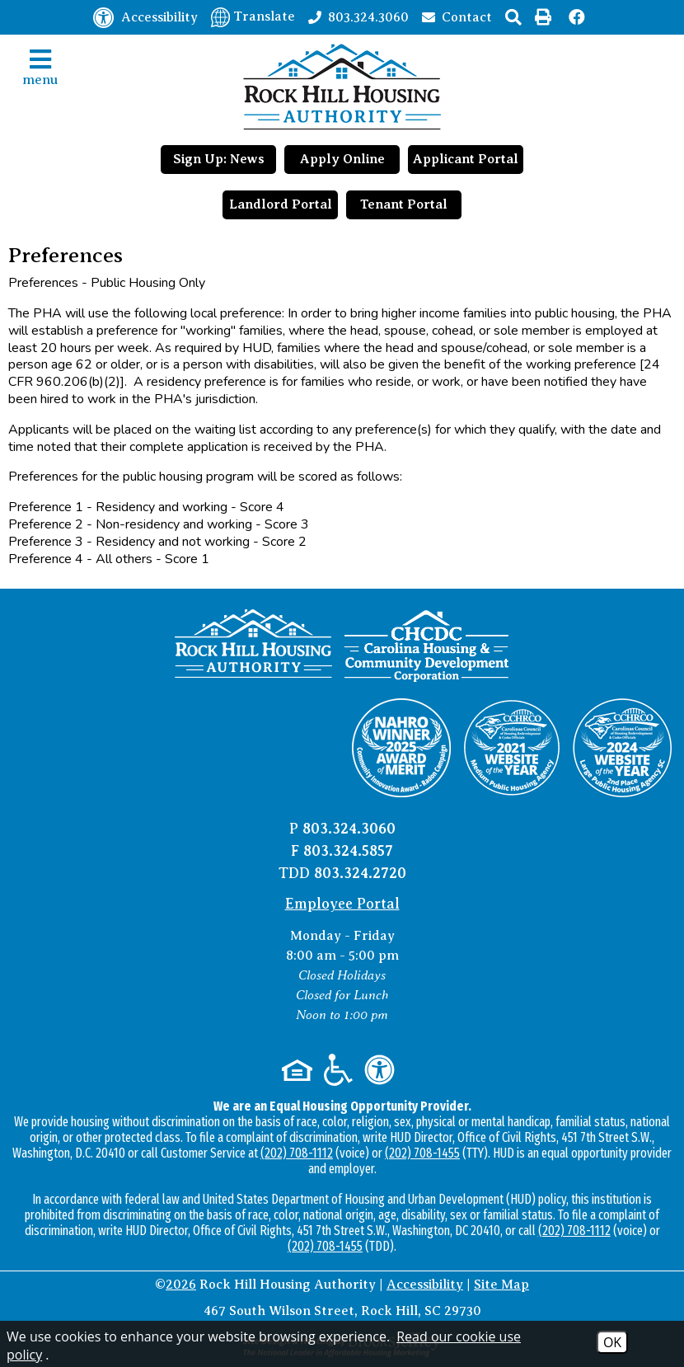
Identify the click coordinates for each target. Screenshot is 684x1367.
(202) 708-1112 (296, 1153)
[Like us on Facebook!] (578, 17)
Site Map (501, 1284)
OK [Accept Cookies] (612, 1342)
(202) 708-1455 (422, 1153)
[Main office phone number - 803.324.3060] (358, 16)
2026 (181, 1284)
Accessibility (425, 1284)
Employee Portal (342, 903)
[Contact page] (457, 16)
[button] (513, 17)
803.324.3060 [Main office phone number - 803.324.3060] (349, 828)
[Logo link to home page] (342, 86)
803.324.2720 (360, 873)
